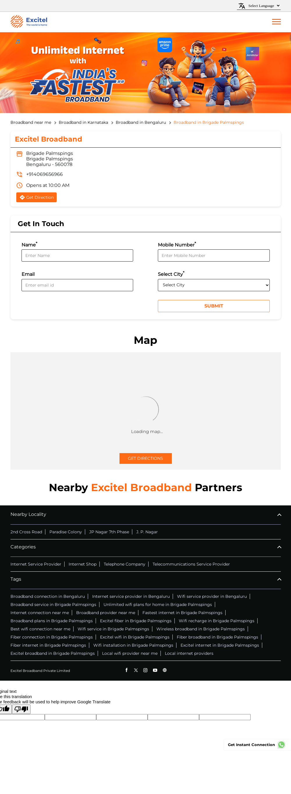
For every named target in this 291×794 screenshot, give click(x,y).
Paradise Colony (65, 531)
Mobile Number (177, 244)
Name (29, 244)
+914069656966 (44, 174)
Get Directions (145, 458)
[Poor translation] (21, 709)
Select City (171, 273)
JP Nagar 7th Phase (109, 531)
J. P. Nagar (147, 531)
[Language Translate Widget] (263, 5)
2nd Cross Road (26, 531)
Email (28, 274)
